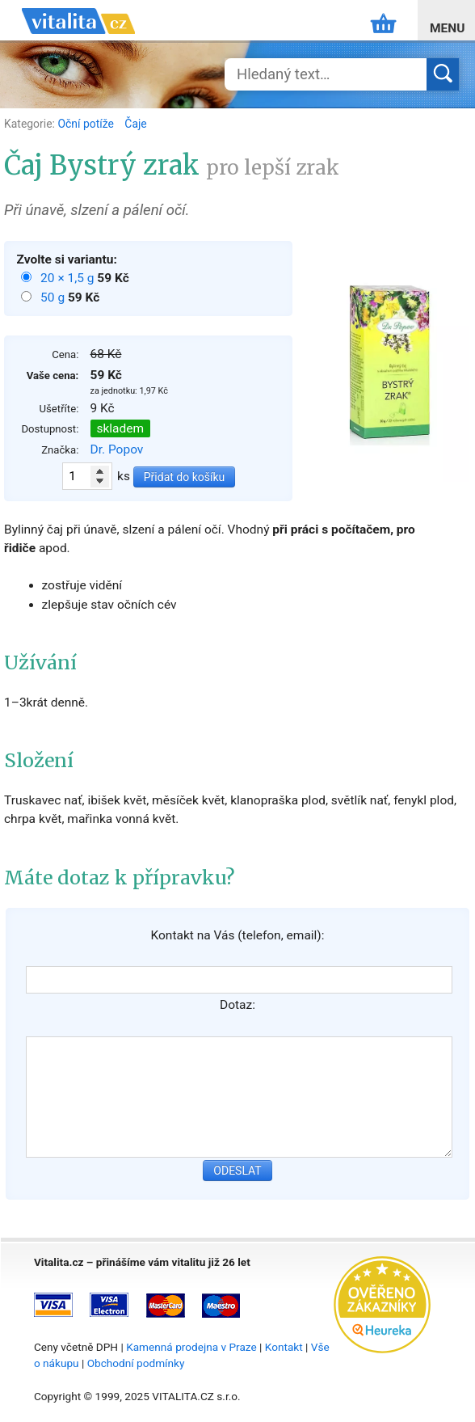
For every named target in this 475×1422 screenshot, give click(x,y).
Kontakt (284, 1346)
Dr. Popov (117, 449)
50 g (54, 297)
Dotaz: (237, 1005)
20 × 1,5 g (68, 278)
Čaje (135, 123)
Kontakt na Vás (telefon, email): (237, 935)
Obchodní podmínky (136, 1363)
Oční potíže (86, 123)
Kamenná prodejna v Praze (191, 1346)
